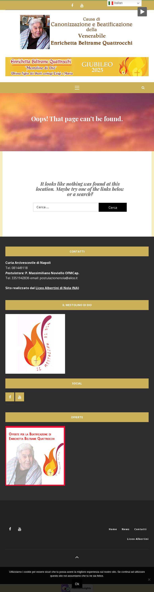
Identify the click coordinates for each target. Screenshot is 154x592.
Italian (115, 3)
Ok (77, 584)
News (126, 529)
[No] (149, 581)
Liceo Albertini (138, 539)
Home (113, 529)
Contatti (140, 529)
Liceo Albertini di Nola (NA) (57, 288)
